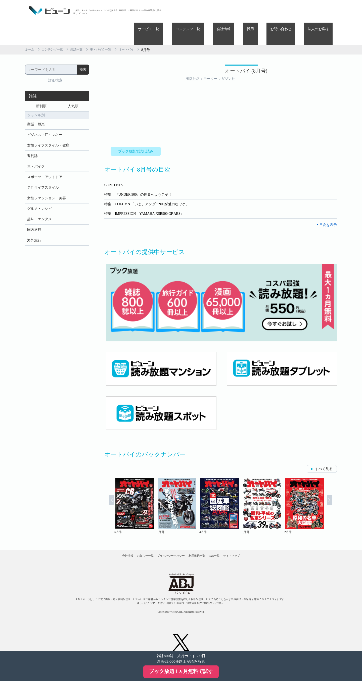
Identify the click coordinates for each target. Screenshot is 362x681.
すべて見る (324, 451)
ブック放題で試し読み (135, 129)
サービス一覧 (190, 11)
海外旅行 (34, 231)
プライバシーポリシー (166, 542)
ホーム (30, 27)
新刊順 (41, 84)
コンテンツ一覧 (221, 11)
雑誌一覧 (82, 27)
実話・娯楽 (36, 104)
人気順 (73, 84)
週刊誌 (32, 139)
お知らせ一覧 (128, 542)
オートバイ (138, 27)
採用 (269, 11)
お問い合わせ (292, 11)
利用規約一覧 (203, 542)
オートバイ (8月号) (216, 52)
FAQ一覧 (231, 542)
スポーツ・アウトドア (44, 162)
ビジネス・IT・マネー (44, 116)
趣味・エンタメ (39, 208)
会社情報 (250, 11)
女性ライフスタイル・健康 (48, 127)
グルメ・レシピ (39, 196)
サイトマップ (258, 542)
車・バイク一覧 (109, 27)
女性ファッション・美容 (46, 185)
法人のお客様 (322, 11)
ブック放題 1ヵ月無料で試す (181, 671)
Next (336, 488)
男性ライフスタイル (43, 173)
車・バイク (36, 150)
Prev (105, 488)
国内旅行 (34, 220)
